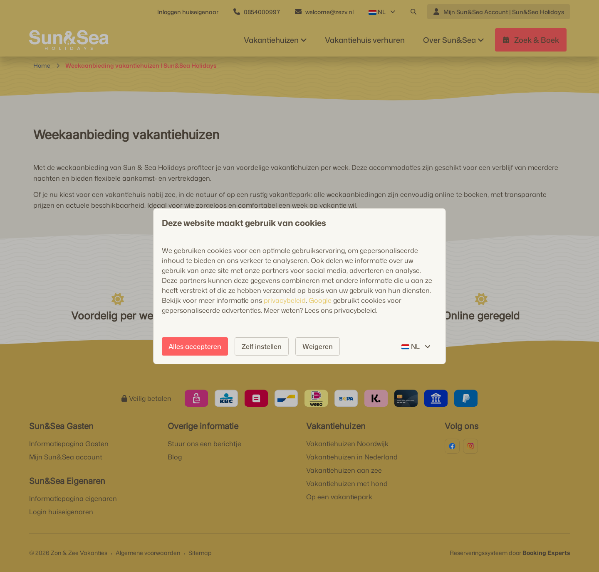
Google (320, 300)
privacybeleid (285, 300)
